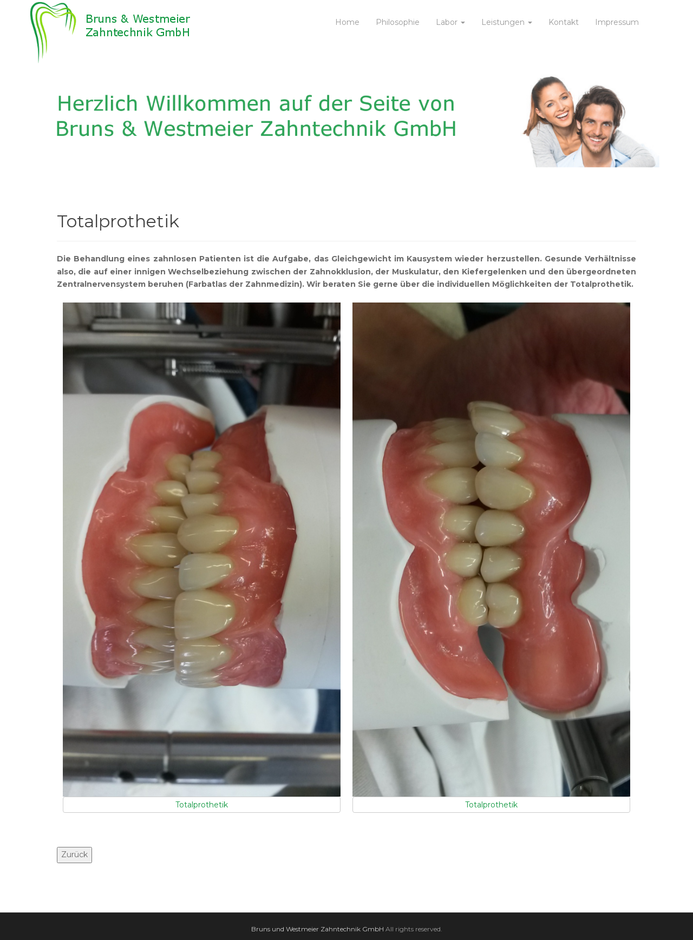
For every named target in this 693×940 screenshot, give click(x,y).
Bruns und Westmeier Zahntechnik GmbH (317, 929)
